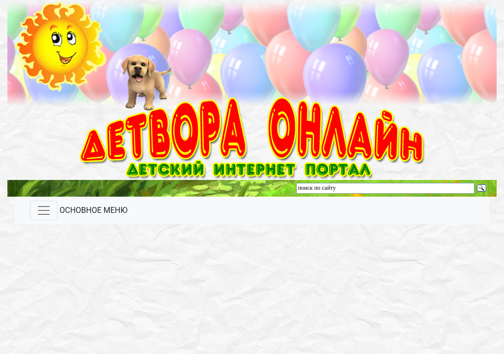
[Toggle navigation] (44, 210)
